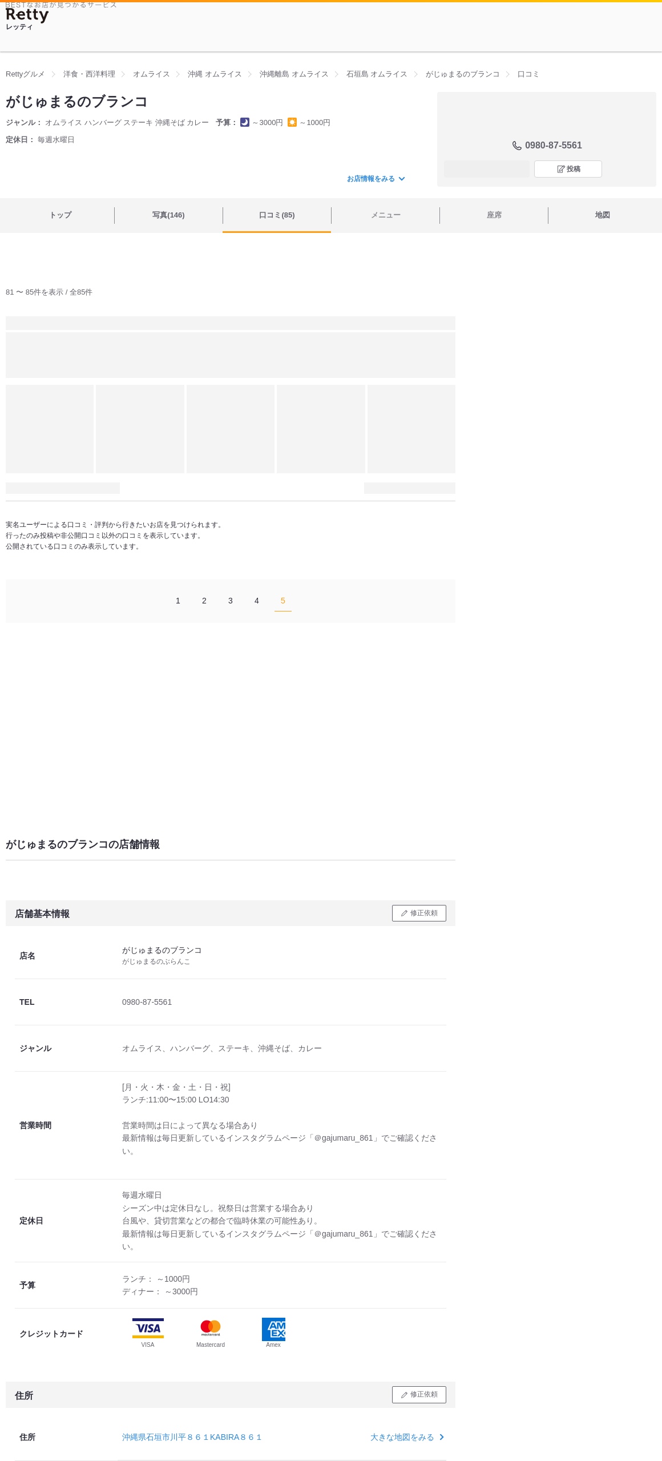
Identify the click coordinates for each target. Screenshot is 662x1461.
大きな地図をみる (406, 1437)
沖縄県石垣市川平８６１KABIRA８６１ (192, 1437)
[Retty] (27, 15)
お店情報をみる (375, 178)
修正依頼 (424, 913)
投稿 (573, 169)
